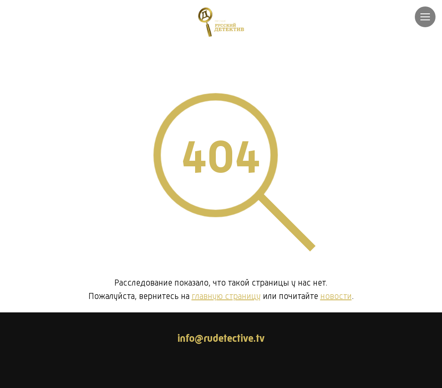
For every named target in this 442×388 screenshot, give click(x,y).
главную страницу (226, 297)
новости (336, 297)
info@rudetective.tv (221, 339)
